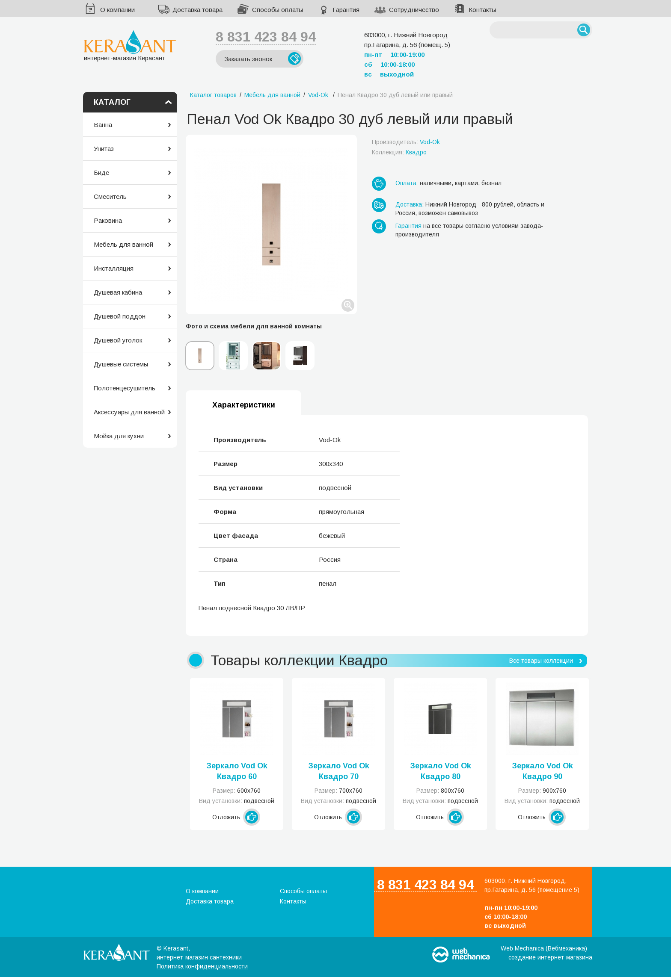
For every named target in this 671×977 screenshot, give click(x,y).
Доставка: (409, 204)
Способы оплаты (277, 9)
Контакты (482, 9)
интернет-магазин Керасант (130, 45)
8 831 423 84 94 (266, 36)
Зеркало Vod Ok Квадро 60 (236, 771)
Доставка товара (197, 9)
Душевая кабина (118, 292)
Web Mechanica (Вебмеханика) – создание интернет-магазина (546, 953)
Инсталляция (114, 268)
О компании (117, 9)
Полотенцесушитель (124, 388)
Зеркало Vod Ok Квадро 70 (338, 771)
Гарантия (346, 9)
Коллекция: (399, 152)
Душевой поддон (119, 316)
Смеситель (110, 196)
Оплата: (406, 183)
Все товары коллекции (541, 660)
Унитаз (104, 148)
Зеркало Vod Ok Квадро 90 (542, 771)
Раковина (108, 220)
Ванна (103, 124)
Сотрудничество (414, 9)
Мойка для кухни (119, 436)
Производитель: (406, 142)
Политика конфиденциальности (202, 966)
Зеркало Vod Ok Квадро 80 (440, 771)
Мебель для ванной (123, 244)
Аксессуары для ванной (129, 412)
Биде (101, 172)
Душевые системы (121, 364)
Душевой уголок (118, 340)
